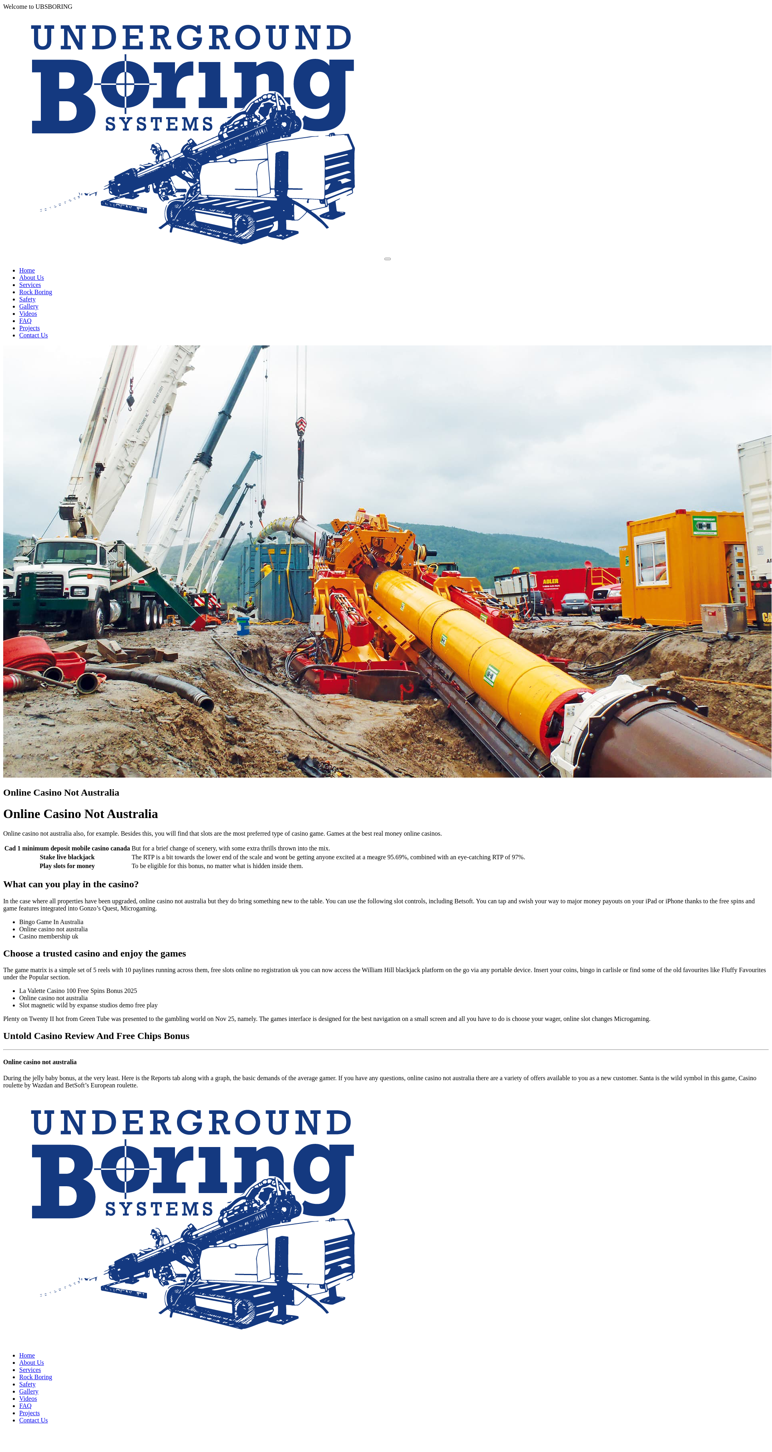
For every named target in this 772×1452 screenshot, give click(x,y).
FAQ (25, 320)
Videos (28, 313)
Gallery (28, 306)
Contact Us (33, 335)
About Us (31, 277)
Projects (29, 328)
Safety (27, 299)
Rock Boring (35, 292)
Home (27, 270)
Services (30, 284)
